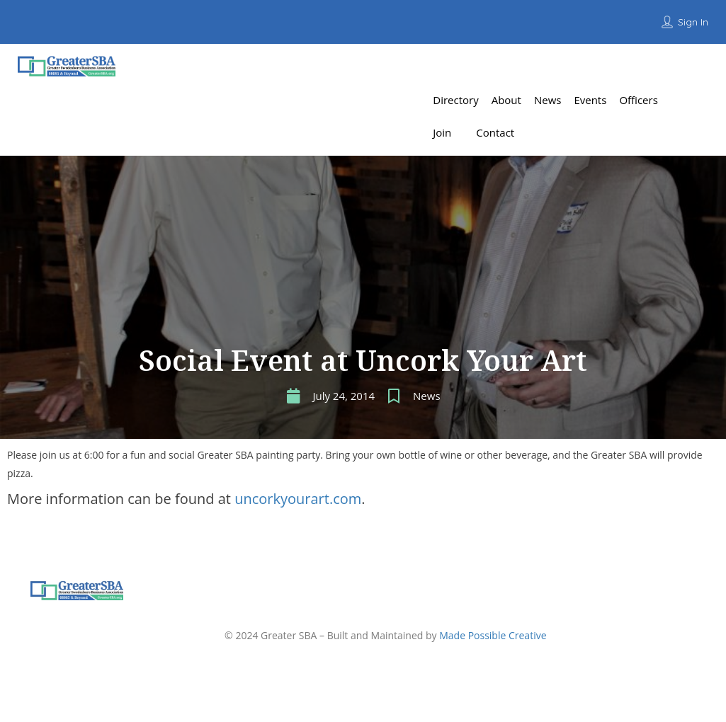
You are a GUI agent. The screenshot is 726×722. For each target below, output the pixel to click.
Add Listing (672, 66)
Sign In (693, 22)
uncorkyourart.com (297, 498)
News (427, 396)
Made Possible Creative (492, 635)
